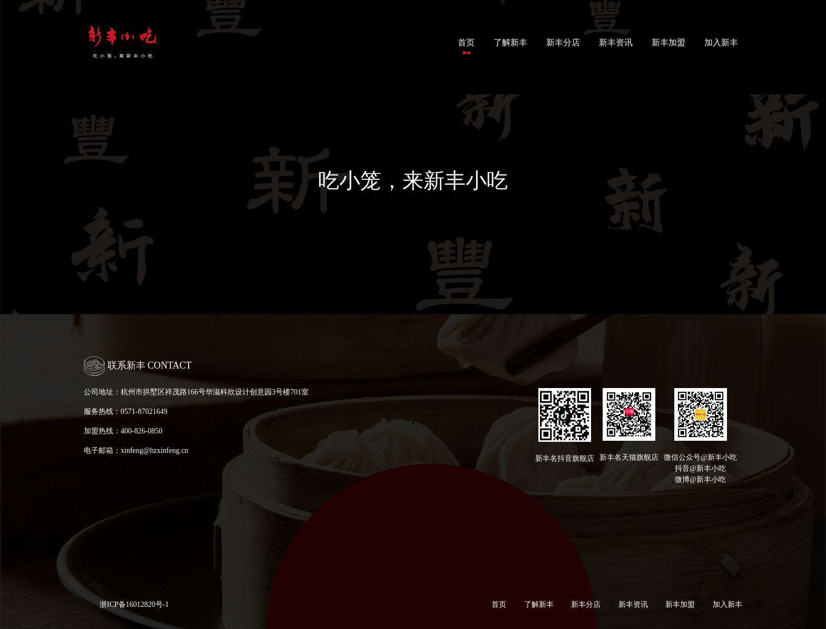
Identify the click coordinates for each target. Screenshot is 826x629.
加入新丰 (721, 42)
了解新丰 (510, 42)
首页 (468, 41)
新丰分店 (563, 42)
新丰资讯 (616, 42)
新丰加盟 (668, 42)
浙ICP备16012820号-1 (134, 604)
